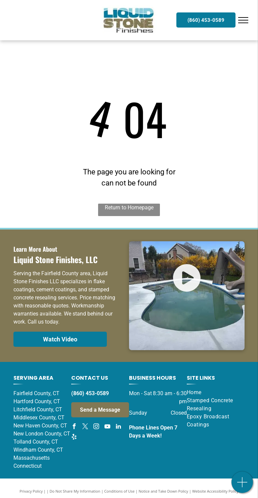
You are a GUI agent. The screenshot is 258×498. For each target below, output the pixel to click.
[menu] (243, 20)
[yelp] (74, 437)
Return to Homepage (129, 207)
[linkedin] (118, 427)
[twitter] (85, 427)
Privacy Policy (31, 491)
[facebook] (74, 427)
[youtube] (107, 427)
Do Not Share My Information (75, 491)
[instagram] (96, 427)
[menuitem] (213, 392)
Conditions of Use (119, 491)
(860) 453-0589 (90, 393)
